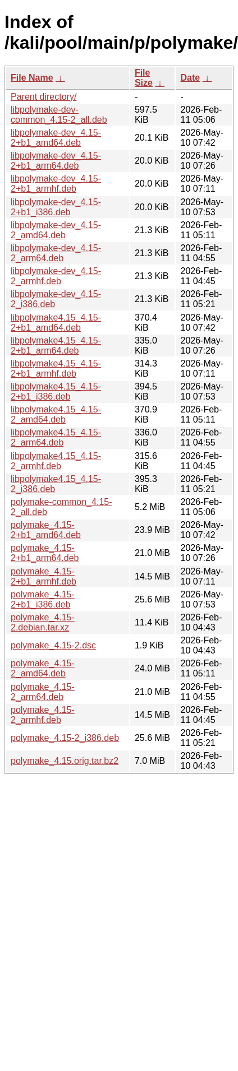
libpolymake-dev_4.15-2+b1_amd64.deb (56, 137)
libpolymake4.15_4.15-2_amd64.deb (56, 414)
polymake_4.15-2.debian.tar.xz (43, 622)
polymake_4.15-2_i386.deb (65, 738)
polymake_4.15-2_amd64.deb (43, 668)
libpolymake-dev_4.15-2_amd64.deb (56, 230)
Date (190, 77)
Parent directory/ (43, 96)
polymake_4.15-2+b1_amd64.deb (46, 530)
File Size (144, 77)
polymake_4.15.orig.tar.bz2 (64, 761)
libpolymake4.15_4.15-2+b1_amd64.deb (56, 322)
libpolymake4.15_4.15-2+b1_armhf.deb (56, 368)
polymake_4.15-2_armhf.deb (43, 715)
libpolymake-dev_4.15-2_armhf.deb (56, 276)
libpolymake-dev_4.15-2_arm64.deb (56, 253)
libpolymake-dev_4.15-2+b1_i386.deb (56, 207)
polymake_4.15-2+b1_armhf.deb (43, 576)
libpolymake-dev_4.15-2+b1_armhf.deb (56, 183)
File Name (32, 77)
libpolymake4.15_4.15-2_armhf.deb (56, 461)
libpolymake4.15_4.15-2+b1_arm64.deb (56, 345)
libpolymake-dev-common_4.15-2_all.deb (59, 114)
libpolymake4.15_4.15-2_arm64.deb (56, 437)
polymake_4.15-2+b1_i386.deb (43, 599)
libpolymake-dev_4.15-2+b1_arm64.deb (56, 160)
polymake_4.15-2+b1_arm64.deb (45, 553)
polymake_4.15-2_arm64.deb (43, 692)
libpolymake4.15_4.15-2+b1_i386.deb (56, 391)
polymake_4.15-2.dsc (53, 645)
